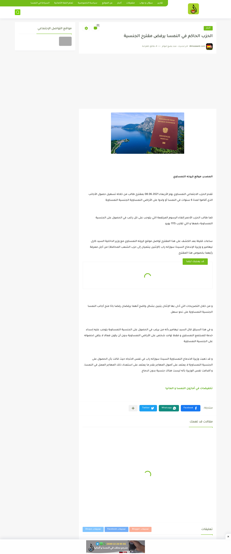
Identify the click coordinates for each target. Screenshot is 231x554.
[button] (190, 408)
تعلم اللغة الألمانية (63, 3)
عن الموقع (107, 3)
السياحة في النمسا (40, 3)
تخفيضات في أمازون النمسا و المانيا (189, 388)
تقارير (160, 3)
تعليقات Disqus (93, 529)
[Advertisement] (147, 81)
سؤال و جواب (146, 3)
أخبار (119, 3)
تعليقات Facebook (116, 529)
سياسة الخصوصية (87, 3)
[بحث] (17, 12)
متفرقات (130, 3)
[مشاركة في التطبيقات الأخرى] (133, 408)
